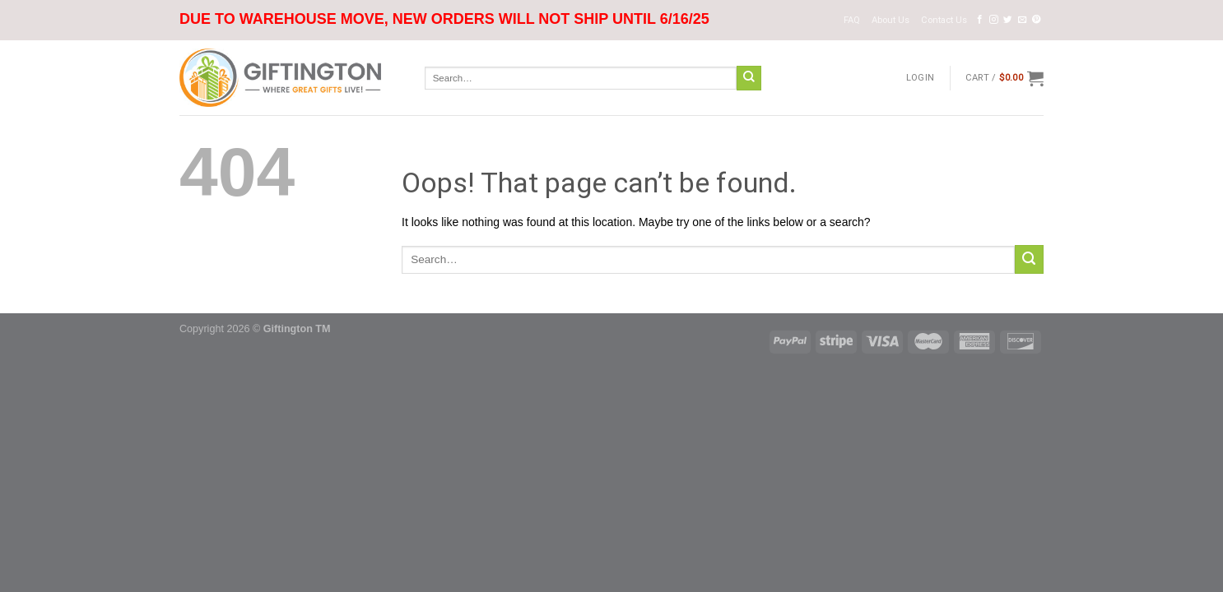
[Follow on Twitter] (1007, 20)
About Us (890, 20)
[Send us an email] (1022, 20)
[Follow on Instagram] (993, 20)
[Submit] (749, 78)
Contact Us (944, 20)
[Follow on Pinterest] (1036, 20)
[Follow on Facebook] (979, 20)
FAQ (852, 20)
